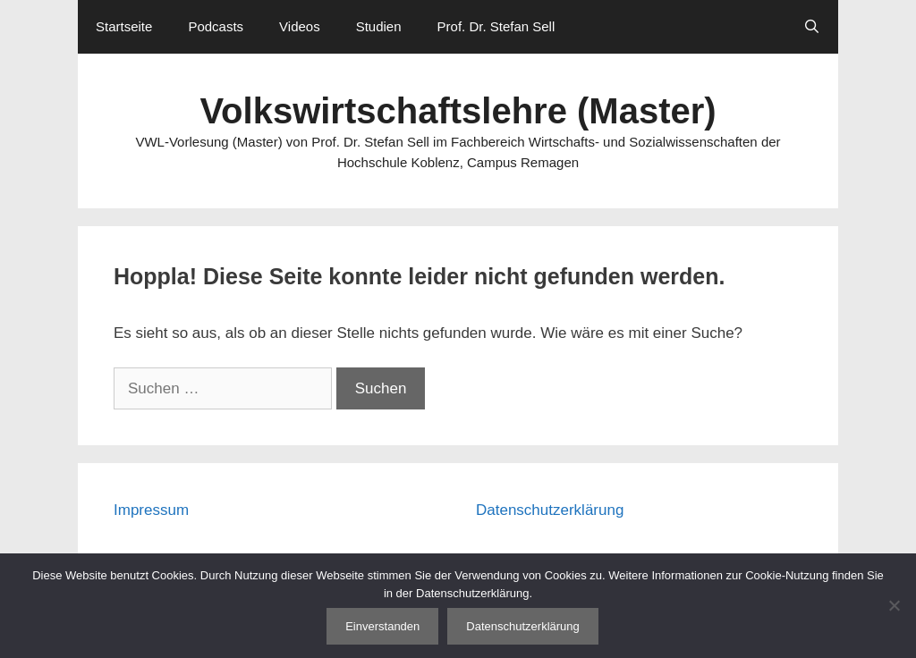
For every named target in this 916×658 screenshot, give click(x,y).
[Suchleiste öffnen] (811, 27)
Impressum (151, 510)
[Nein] (894, 605)
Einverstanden (382, 626)
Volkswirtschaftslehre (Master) (457, 111)
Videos (299, 26)
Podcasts (215, 26)
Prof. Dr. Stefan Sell (496, 26)
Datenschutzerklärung (549, 510)
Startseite (124, 26)
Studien (379, 26)
